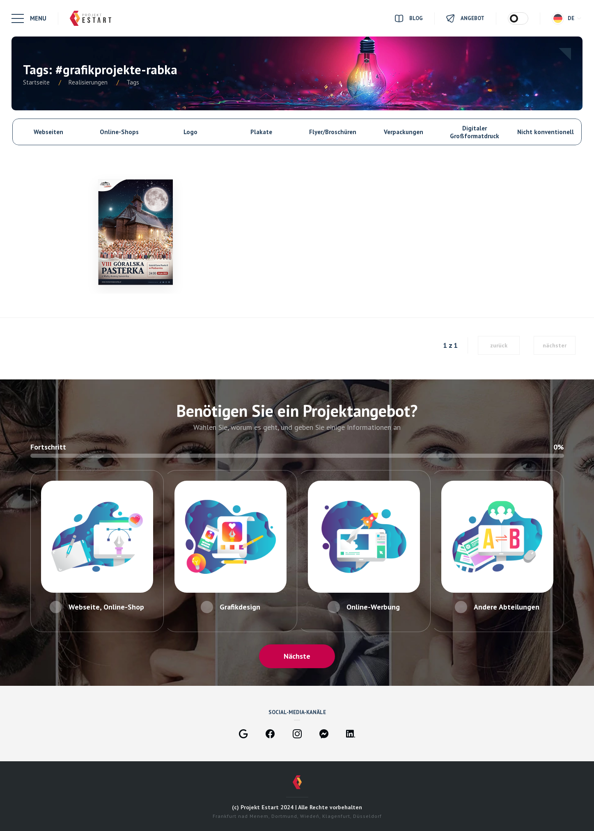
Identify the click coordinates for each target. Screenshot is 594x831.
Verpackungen (403, 132)
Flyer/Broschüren (332, 132)
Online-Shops (119, 132)
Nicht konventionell (545, 132)
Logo (190, 132)
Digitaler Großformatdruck (474, 132)
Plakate (261, 132)
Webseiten (48, 132)
